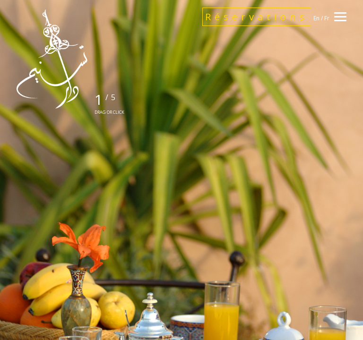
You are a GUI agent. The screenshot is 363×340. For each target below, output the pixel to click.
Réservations (256, 16)
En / (318, 18)
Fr (326, 18)
